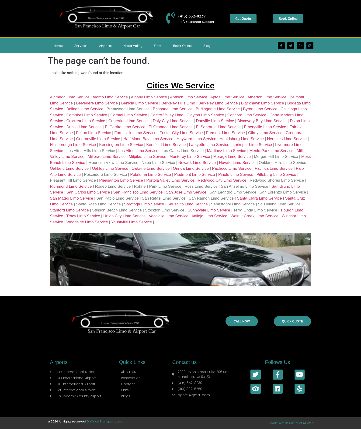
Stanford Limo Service (69, 210)
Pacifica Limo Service (274, 168)
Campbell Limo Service (86, 115)
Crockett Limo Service (85, 121)
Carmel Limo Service (128, 115)
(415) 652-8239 (192, 16)
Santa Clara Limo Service (259, 198)
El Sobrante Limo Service (218, 127)
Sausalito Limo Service (187, 204)
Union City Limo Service (124, 216)
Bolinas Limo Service (85, 109)
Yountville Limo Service (131, 222)
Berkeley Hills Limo (178, 103)
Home (58, 46)
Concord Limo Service (246, 115)
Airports (105, 46)
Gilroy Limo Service (265, 133)
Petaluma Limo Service (150, 174)
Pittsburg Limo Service (276, 174)
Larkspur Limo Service (252, 144)
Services (80, 46)
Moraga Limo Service (232, 156)
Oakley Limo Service (110, 168)
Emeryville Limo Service (265, 127)
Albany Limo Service (149, 97)
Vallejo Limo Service (209, 216)
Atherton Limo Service (266, 97)
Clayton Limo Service (205, 115)
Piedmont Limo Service (194, 174)
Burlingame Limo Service (218, 109)
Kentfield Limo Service (166, 144)
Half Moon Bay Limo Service (148, 139)
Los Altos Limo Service (138, 151)
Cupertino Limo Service (129, 121)
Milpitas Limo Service (147, 156)
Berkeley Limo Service (218, 103)
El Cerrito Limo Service (125, 127)
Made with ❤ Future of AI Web (291, 423)
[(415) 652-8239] (170, 18)
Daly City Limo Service (173, 121)
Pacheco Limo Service (231, 168)
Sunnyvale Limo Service (209, 210)
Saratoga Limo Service (144, 204)
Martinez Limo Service (226, 151)
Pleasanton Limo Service (121, 180)
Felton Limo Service (93, 133)
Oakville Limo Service (151, 168)
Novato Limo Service (237, 162)
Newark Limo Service (197, 162)
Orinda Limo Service (191, 168)
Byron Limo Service (260, 109)
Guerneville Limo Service (98, 139)
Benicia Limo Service (139, 103)
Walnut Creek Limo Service (254, 216)
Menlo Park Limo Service (271, 151)
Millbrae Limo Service (107, 156)
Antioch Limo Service (188, 97)
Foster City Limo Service (181, 133)
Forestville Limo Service (135, 133)
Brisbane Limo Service (172, 109)
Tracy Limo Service (83, 216)
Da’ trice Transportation (104, 421)
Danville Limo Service (215, 121)
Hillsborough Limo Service (73, 144)
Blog (206, 46)
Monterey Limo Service (190, 156)
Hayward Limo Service (196, 139)
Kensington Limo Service (121, 144)
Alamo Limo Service (110, 97)
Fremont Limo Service (225, 133)
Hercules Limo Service (287, 139)
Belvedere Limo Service (97, 103)
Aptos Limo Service (227, 97)
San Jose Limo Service (186, 192)
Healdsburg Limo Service (241, 139)
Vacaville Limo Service (168, 216)
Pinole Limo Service (235, 174)
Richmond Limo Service (71, 186)
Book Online (182, 46)
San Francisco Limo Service (138, 192)
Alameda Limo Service (70, 97)
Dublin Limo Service (84, 127)
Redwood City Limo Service (222, 180)
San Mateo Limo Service (71, 198)
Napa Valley (132, 46)
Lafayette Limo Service (209, 144)
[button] (53, 259)
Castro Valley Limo (166, 115)
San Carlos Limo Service (88, 192)
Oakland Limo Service (69, 168)
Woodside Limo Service (87, 222)
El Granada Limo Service (171, 127)
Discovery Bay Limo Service (262, 121)
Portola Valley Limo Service (170, 180)
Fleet (157, 46)
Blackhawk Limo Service (262, 103)
